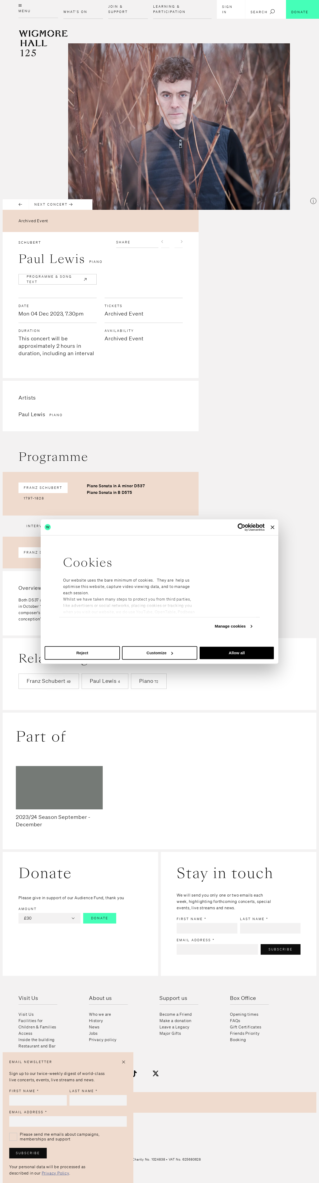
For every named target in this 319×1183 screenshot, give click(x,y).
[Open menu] (38, 9)
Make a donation (175, 1020)
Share (123, 242)
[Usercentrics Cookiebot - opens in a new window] (241, 527)
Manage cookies (230, 626)
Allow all (237, 653)
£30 (50, 918)
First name (192, 919)
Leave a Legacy (175, 1027)
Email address (196, 940)
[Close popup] (123, 1062)
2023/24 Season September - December (53, 820)
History (96, 1020)
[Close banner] (272, 527)
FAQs (235, 1020)
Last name (254, 919)
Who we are (100, 1014)
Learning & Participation (169, 9)
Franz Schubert (43, 487)
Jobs (93, 1033)
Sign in (227, 9)
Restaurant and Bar (36, 1046)
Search (263, 11)
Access (25, 1033)
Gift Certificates (245, 1027)
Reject (82, 653)
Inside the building (36, 1039)
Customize (160, 653)
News (94, 1027)
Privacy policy (103, 1039)
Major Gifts (170, 1033)
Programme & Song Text (57, 279)
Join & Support (118, 9)
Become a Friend (176, 1014)
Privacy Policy (55, 1173)
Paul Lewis (105, 681)
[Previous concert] (16, 204)
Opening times (244, 1014)
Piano (148, 681)
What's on (75, 12)
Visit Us (26, 1014)
